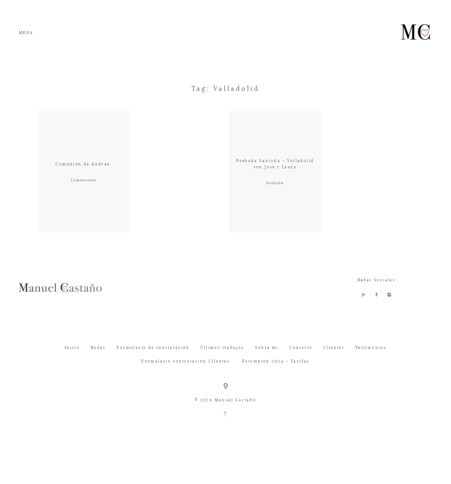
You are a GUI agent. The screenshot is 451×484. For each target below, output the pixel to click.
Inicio (72, 360)
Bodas (98, 360)
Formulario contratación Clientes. (186, 374)
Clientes (333, 360)
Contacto (300, 360)
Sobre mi (266, 360)
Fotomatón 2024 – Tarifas (276, 374)
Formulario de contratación (153, 360)
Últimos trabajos (222, 360)
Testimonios (370, 360)
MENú (26, 32)
